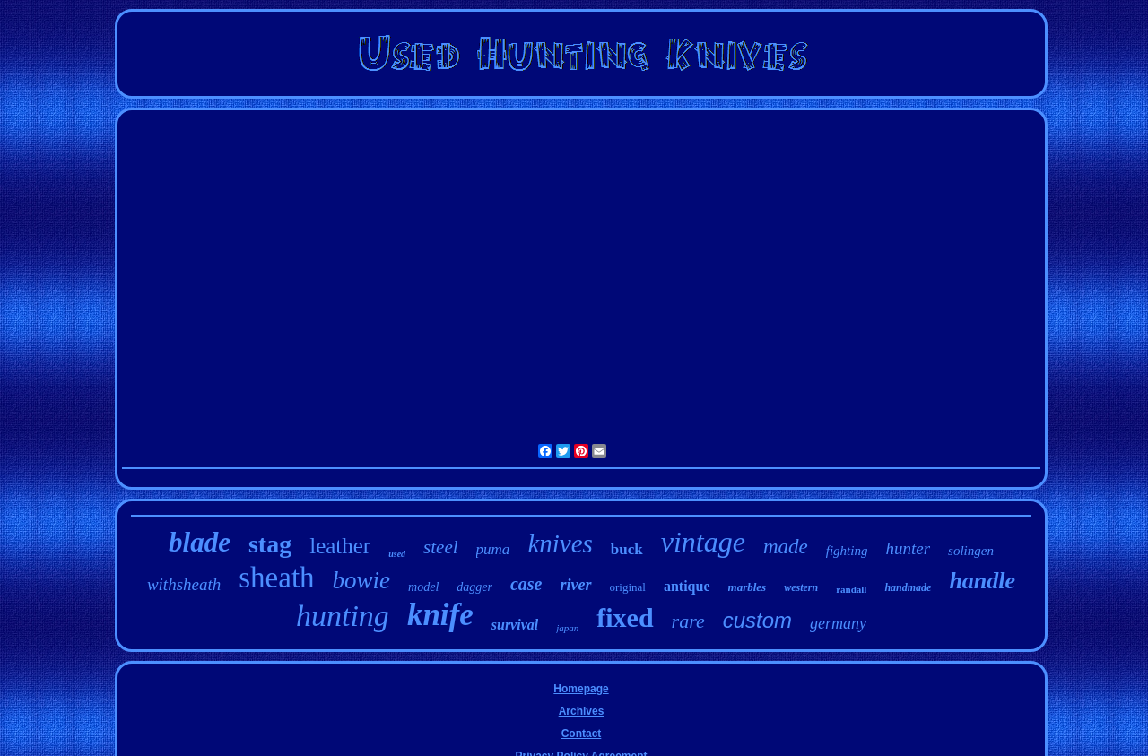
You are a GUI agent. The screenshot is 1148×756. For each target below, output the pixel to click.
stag (269, 544)
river (576, 585)
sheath (276, 577)
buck (627, 549)
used (396, 554)
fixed (624, 617)
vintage (703, 542)
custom (757, 620)
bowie (362, 580)
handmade (907, 587)
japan (567, 627)
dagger (474, 587)
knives (559, 543)
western (801, 587)
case (526, 584)
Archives (581, 711)
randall (851, 589)
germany (838, 623)
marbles (747, 587)
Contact (581, 733)
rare (688, 621)
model (423, 587)
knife (440, 614)
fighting (847, 550)
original (628, 587)
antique (687, 586)
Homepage (580, 688)
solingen (971, 550)
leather (339, 546)
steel (440, 547)
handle (982, 581)
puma (493, 549)
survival (514, 624)
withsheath (184, 584)
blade (199, 542)
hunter (907, 548)
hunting (342, 615)
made (785, 546)
